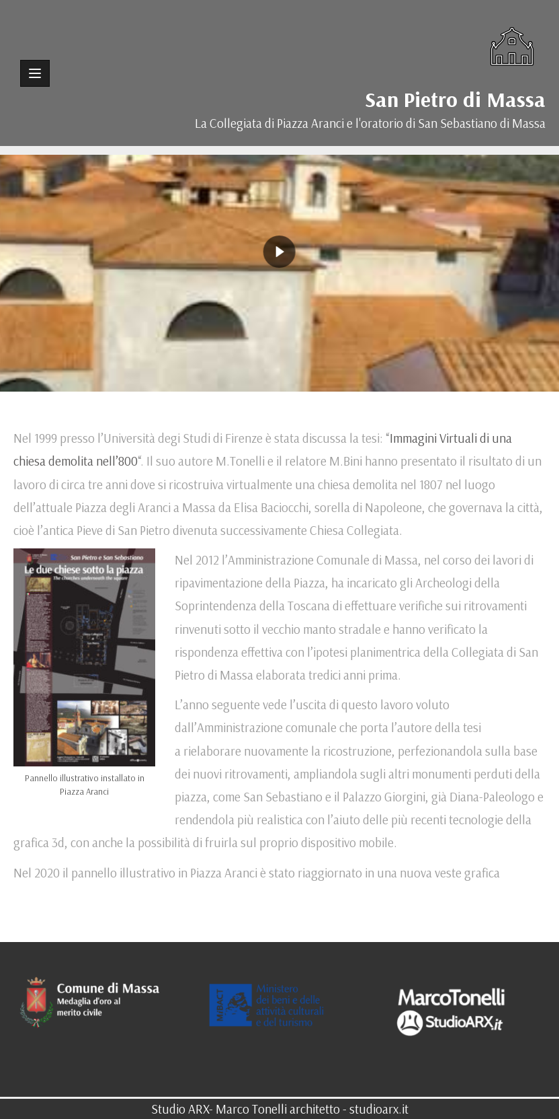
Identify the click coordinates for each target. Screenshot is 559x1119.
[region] (279, 252)
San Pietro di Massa (455, 98)
